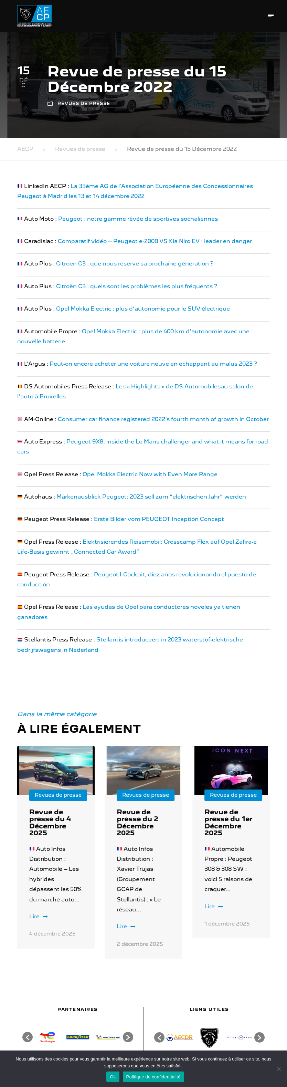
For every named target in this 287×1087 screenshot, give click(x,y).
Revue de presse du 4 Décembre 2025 (50, 822)
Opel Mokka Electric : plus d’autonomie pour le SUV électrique (143, 308)
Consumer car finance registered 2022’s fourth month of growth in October (163, 419)
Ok (113, 1076)
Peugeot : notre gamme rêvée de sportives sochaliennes (138, 219)
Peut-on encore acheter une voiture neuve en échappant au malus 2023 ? (153, 363)
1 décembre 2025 (227, 924)
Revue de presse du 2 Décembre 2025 (137, 822)
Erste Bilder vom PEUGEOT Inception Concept (159, 519)
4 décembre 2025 (52, 934)
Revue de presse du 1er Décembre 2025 (228, 822)
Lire (38, 916)
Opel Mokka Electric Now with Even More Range (150, 474)
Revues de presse (83, 103)
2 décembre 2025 (140, 944)
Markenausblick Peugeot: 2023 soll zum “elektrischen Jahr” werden (151, 496)
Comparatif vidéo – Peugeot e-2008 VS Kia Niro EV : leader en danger (155, 241)
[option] (47, 1037)
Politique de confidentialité (153, 1076)
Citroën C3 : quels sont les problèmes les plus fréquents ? (136, 286)
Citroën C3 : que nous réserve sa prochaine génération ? (134, 263)
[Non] (278, 1068)
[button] (27, 1037)
